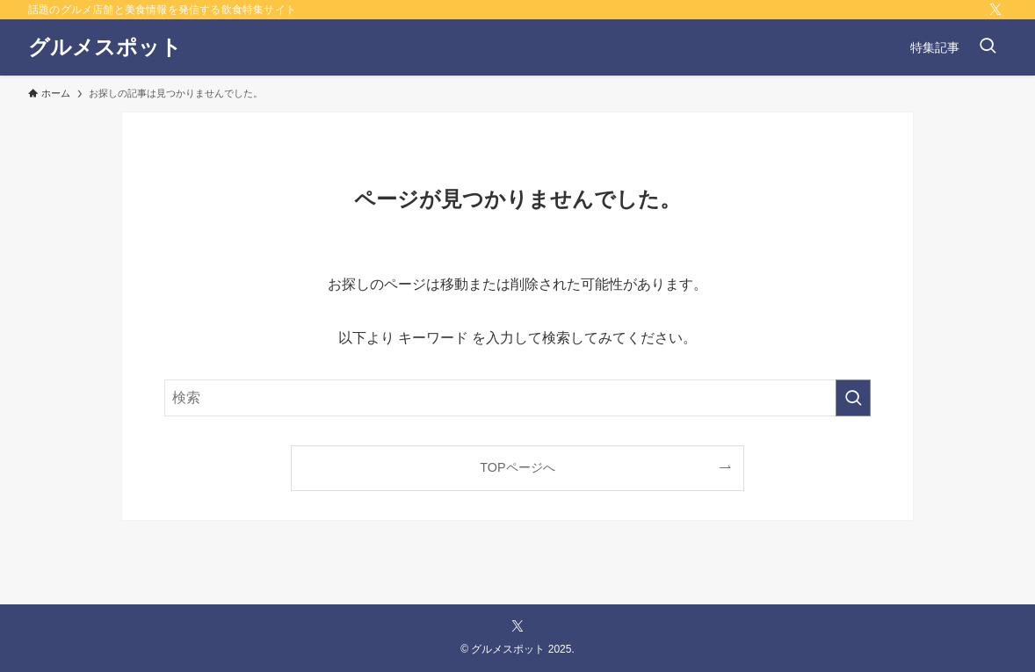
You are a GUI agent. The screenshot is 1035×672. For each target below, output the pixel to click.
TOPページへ (517, 467)
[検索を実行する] (853, 397)
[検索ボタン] (987, 47)
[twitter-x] (995, 9)
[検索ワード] (517, 397)
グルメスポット (105, 47)
